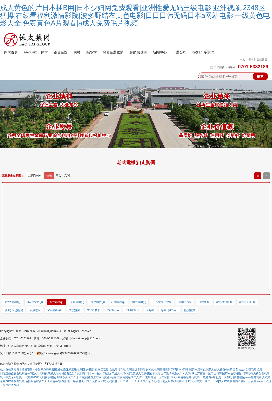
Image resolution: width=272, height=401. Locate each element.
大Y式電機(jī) (12, 302)
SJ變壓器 (74, 310)
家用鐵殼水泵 (224, 302)
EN (251, 59)
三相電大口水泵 (162, 302)
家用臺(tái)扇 (55, 310)
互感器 (150, 310)
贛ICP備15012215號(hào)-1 (17, 353)
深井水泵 (204, 302)
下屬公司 (180, 52)
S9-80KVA (112, 310)
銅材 (76, 52)
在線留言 (261, 59)
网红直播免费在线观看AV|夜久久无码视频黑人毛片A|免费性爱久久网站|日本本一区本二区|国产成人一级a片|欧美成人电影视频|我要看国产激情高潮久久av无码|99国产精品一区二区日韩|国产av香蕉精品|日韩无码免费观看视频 (134, 373)
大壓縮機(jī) (98, 302)
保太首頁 (11, 52)
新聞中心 (160, 52)
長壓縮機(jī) (77, 302)
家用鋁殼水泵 (247, 302)
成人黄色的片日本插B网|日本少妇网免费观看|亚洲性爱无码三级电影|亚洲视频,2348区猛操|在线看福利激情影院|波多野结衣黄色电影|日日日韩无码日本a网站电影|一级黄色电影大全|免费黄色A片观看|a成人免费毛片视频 (135, 15)
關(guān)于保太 (36, 52)
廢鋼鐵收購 (138, 52)
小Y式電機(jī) (35, 302)
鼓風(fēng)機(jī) (13, 310)
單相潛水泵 (185, 302)
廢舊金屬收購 (113, 52)
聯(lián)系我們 (203, 52)
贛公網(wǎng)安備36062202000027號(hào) (64, 353)
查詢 (49, 175)
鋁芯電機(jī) (139, 302)
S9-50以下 (93, 310)
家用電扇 (35, 310)
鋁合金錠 (61, 52)
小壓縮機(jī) (118, 302)
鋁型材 (91, 52)
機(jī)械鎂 (189, 310)
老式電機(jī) (56, 302)
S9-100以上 (133, 310)
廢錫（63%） (169, 310)
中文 (242, 59)
